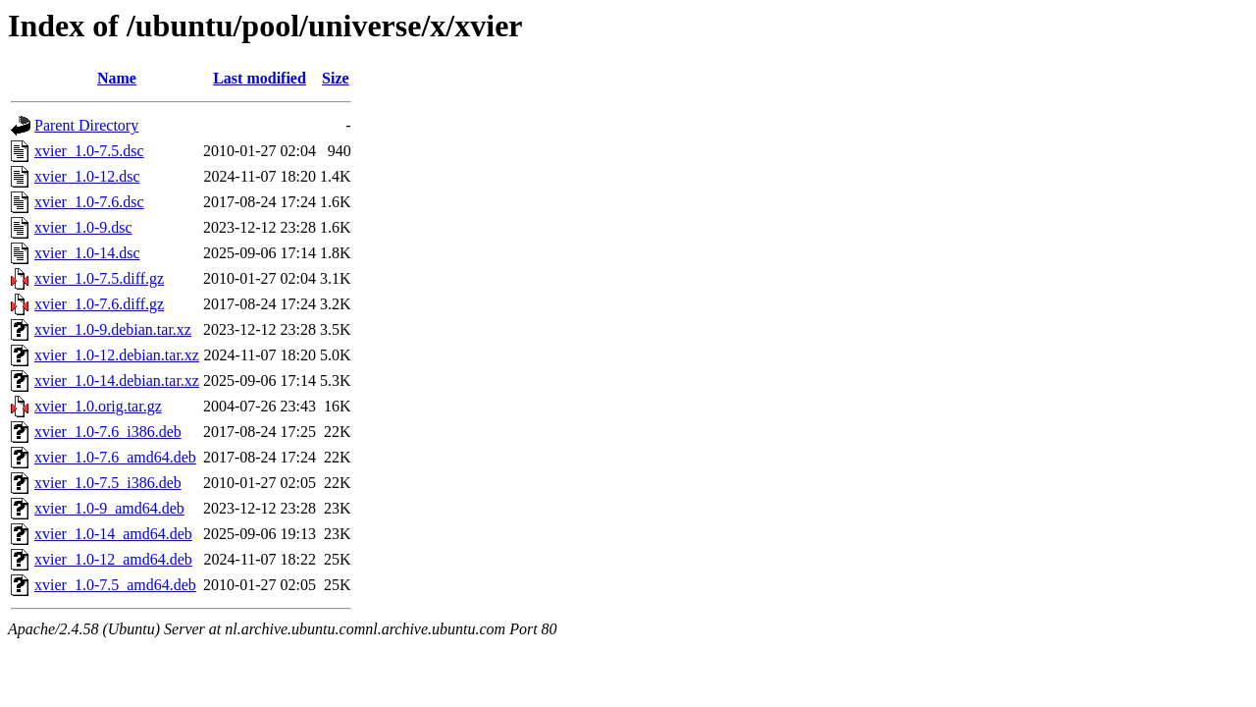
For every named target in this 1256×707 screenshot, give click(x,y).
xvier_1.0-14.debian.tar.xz (116, 380)
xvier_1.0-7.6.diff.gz (99, 304)
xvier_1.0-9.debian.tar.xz (112, 329)
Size (335, 78)
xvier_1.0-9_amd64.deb (109, 508)
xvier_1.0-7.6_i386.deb (108, 431)
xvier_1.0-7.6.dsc (89, 201)
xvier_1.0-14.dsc (87, 253)
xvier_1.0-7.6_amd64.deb (115, 457)
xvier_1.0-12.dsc (87, 176)
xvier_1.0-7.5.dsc (89, 150)
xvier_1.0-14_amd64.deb (113, 533)
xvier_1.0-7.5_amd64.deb (115, 584)
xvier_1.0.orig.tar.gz (98, 406)
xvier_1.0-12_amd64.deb (113, 559)
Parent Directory (86, 125)
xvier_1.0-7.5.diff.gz (99, 278)
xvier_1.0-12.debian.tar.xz (116, 355)
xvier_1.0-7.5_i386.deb (108, 482)
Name (116, 78)
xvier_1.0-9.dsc (83, 227)
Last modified (259, 78)
